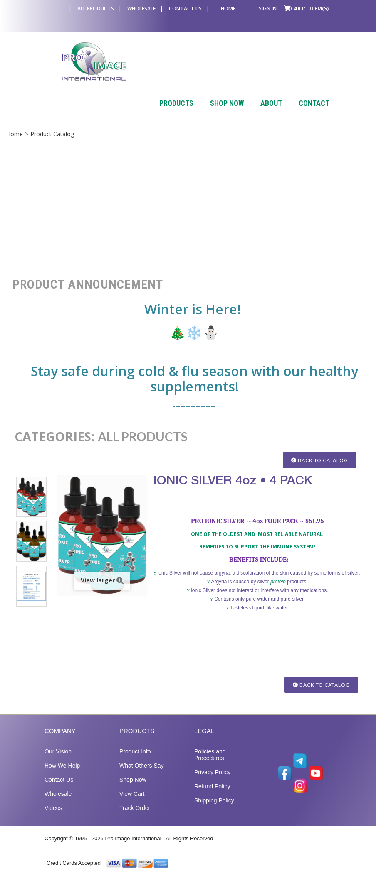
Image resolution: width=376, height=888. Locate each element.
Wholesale (141, 8)
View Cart (131, 802)
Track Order (134, 816)
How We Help (62, 774)
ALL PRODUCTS (143, 436)
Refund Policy (212, 795)
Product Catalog (52, 134)
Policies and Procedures (210, 763)
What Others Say (141, 774)
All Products (95, 8)
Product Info (135, 760)
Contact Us (185, 8)
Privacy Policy (212, 781)
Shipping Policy (214, 809)
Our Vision (58, 760)
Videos (53, 816)
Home (228, 8)
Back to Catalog (319, 460)
